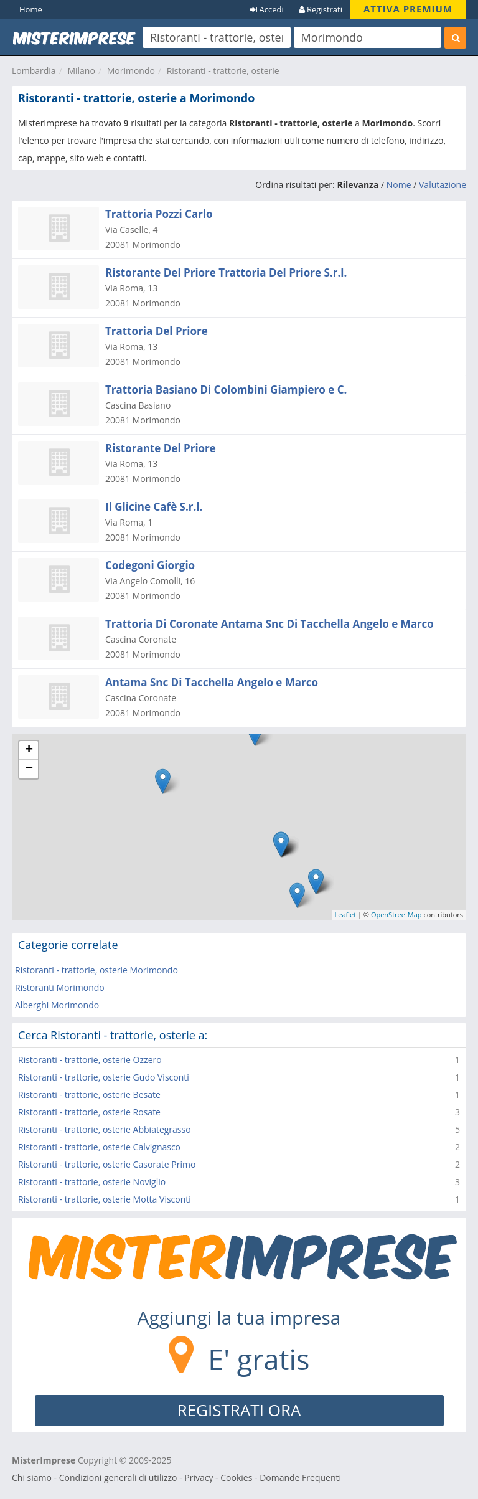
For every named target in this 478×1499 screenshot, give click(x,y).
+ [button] (29, 750)
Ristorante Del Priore (160, 448)
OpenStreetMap (396, 914)
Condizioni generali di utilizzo (118, 1477)
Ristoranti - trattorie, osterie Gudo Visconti (103, 1077)
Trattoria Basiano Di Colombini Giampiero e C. (226, 389)
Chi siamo (32, 1477)
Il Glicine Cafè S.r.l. (153, 506)
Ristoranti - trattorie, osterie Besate (89, 1094)
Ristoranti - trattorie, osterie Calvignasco (99, 1147)
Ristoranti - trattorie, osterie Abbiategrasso (104, 1129)
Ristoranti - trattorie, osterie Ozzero (90, 1060)
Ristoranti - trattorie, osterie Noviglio (92, 1182)
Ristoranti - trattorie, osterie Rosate (89, 1112)
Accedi (267, 9)
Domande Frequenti (300, 1477)
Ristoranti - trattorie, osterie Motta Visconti (104, 1199)
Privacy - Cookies (218, 1477)
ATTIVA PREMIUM (407, 8)
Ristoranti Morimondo (60, 987)
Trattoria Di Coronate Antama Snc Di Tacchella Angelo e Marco (269, 624)
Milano (81, 71)
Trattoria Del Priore (156, 331)
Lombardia (34, 71)
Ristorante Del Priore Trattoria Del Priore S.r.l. (226, 272)
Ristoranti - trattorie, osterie (223, 71)
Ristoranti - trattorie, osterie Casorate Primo (106, 1164)
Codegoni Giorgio (150, 565)
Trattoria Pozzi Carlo (159, 214)
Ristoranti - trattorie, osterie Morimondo (96, 970)
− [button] (29, 769)
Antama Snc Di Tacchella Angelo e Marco (211, 682)
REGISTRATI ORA (239, 1410)
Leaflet (346, 914)
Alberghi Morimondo (57, 1005)
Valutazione (442, 185)
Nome (399, 185)
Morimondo (131, 71)
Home (30, 9)
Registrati (320, 9)
